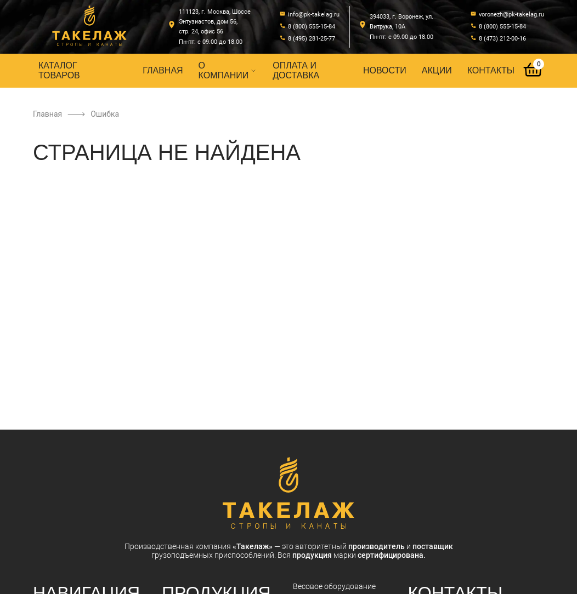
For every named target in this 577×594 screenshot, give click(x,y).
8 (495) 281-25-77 (311, 38)
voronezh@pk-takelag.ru (511, 14)
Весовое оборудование (334, 586)
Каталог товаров (59, 70)
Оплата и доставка (296, 70)
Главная (163, 70)
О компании (228, 70)
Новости (384, 70)
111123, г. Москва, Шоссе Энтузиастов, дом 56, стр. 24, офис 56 (215, 21)
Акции (437, 70)
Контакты (490, 70)
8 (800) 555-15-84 (311, 26)
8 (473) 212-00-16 (502, 38)
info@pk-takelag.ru (314, 14)
